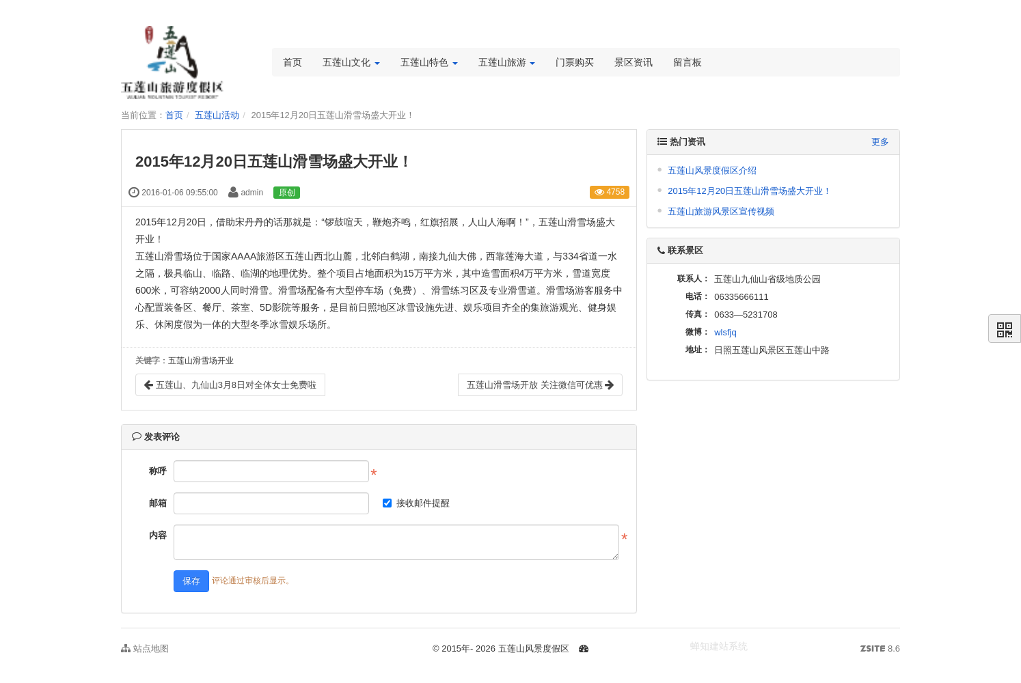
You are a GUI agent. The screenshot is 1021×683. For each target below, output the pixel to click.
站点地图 (145, 648)
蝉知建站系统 (719, 646)
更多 (880, 142)
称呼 (158, 471)
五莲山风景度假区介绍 (712, 170)
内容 (158, 535)
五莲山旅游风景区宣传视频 (721, 211)
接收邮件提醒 (416, 503)
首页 (292, 62)
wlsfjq (725, 332)
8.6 (880, 649)
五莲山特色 (429, 62)
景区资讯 (633, 62)
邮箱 (158, 503)
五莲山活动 (217, 115)
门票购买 (575, 62)
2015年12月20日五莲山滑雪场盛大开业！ (750, 191)
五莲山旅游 (507, 62)
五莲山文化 (351, 62)
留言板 (687, 62)
